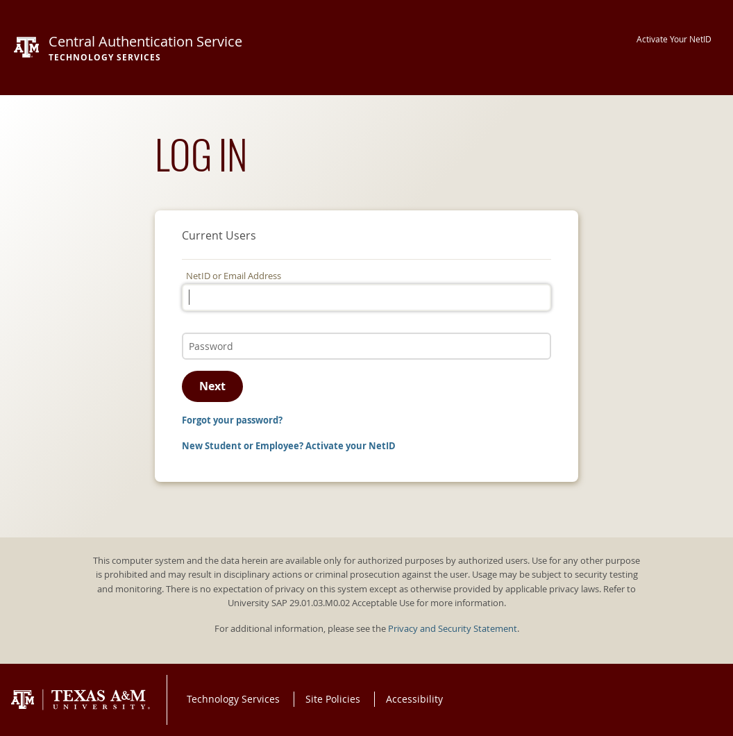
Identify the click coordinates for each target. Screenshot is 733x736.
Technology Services (233, 698)
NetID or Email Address (233, 276)
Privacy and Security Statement (452, 629)
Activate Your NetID (674, 39)
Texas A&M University (80, 700)
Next (212, 386)
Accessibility (414, 698)
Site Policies (332, 698)
